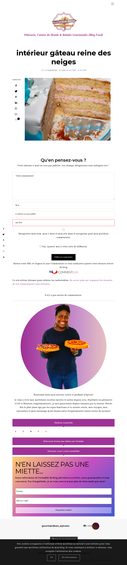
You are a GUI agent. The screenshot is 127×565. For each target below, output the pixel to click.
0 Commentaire (50, 70)
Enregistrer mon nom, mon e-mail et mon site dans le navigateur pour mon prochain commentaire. (64, 235)
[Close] (51, 557)
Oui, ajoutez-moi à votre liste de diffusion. (64, 246)
